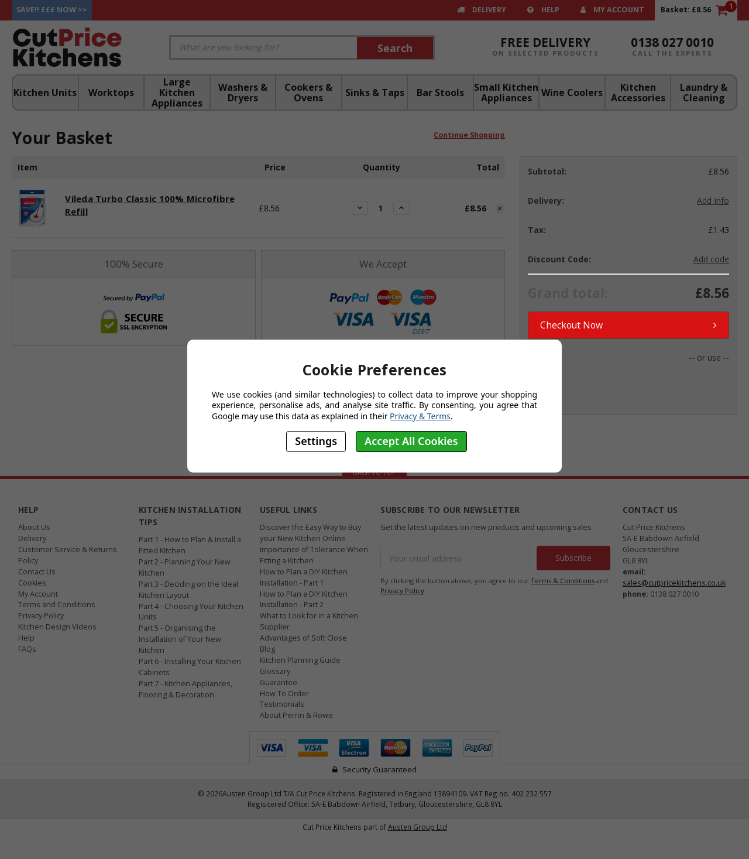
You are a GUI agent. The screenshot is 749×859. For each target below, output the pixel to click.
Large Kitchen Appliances (177, 92)
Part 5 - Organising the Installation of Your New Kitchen (180, 638)
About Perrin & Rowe (296, 715)
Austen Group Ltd (417, 825)
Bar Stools (440, 92)
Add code (711, 259)
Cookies (32, 582)
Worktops (111, 92)
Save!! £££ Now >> (51, 10)
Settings (316, 441)
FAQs (27, 648)
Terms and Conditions (56, 604)
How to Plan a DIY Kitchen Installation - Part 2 (304, 598)
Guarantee (278, 681)
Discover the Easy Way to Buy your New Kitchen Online (310, 531)
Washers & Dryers (242, 92)
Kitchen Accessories (638, 92)
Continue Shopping (469, 139)
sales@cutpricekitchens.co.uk (674, 582)
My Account (612, 10)
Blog (267, 648)
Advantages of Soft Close (303, 637)
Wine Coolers (572, 92)
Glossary (275, 670)
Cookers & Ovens (308, 92)
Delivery (481, 10)
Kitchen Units (45, 92)
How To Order (284, 692)
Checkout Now (628, 324)
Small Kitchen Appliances (506, 92)
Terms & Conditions (563, 579)
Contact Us (37, 571)
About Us (34, 526)
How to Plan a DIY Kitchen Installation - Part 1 (304, 576)
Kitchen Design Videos (57, 626)
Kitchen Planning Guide (300, 659)
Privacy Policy (41, 615)
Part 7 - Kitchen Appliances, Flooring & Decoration (185, 688)
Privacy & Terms (420, 416)
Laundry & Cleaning (703, 92)
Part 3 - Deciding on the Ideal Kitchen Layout (188, 588)
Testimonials (282, 704)
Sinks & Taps (374, 92)
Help (543, 10)
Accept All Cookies (411, 441)
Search (395, 48)
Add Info (713, 200)
